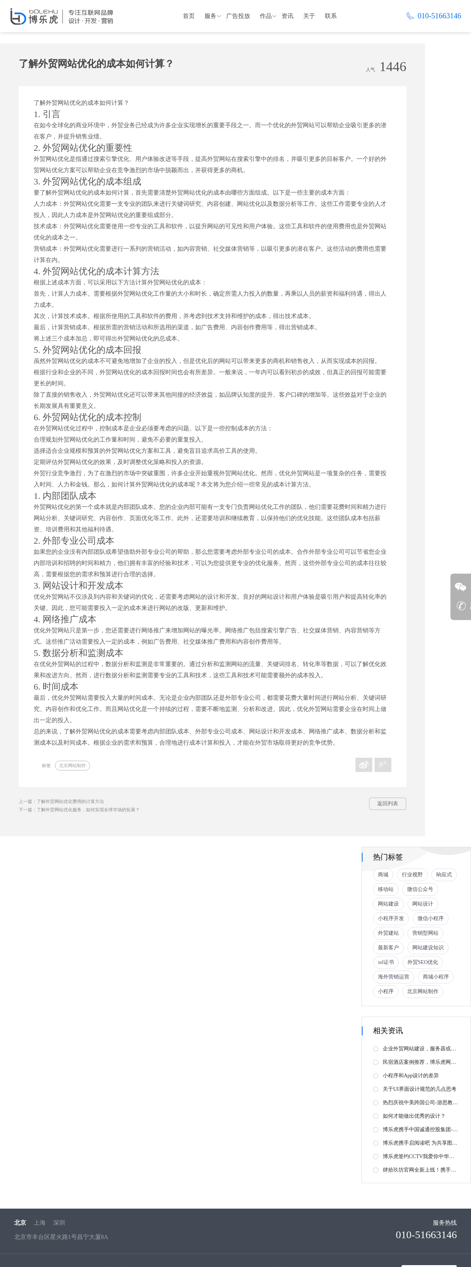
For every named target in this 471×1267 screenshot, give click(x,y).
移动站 (386, 889)
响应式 (444, 874)
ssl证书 (386, 962)
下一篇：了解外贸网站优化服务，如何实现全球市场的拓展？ (79, 809)
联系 (331, 16)
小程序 (386, 991)
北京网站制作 (72, 765)
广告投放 (238, 16)
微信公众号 (420, 889)
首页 (189, 16)
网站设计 (422, 904)
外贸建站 (388, 933)
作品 (266, 16)
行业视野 (412, 874)
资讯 (287, 16)
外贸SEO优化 (422, 962)
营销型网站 (425, 933)
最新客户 (388, 947)
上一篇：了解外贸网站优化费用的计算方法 (61, 801)
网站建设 (388, 904)
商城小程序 (436, 977)
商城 (383, 874)
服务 (210, 16)
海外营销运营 (393, 977)
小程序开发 (391, 918)
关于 (309, 16)
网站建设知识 (428, 947)
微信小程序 (431, 918)
